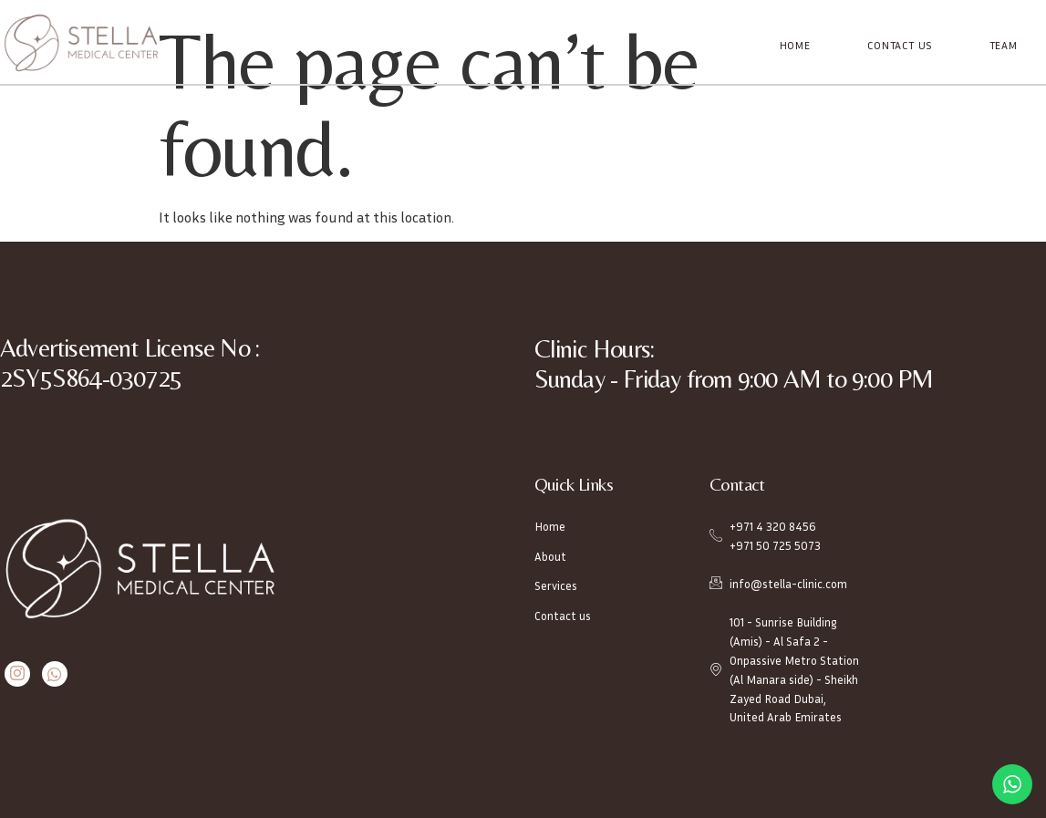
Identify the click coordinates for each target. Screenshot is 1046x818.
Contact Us (900, 45)
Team (1003, 45)
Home (796, 45)
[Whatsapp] (53, 674)
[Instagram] (17, 674)
